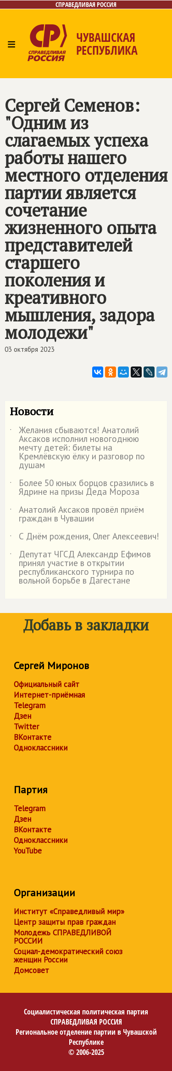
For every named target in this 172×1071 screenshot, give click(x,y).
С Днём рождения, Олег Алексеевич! (84, 538)
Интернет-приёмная (49, 695)
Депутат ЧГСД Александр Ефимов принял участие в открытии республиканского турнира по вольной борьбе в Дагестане (80, 568)
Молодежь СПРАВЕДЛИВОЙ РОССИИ (62, 936)
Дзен (22, 716)
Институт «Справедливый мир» (69, 911)
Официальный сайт (46, 684)
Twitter (26, 726)
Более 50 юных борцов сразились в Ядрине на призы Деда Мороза (82, 488)
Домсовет (31, 970)
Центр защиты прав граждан (65, 922)
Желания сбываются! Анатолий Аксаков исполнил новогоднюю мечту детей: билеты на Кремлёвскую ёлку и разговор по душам (77, 448)
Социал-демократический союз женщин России (68, 955)
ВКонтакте (32, 737)
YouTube (28, 851)
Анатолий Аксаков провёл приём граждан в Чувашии (77, 514)
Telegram (29, 705)
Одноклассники (40, 748)
